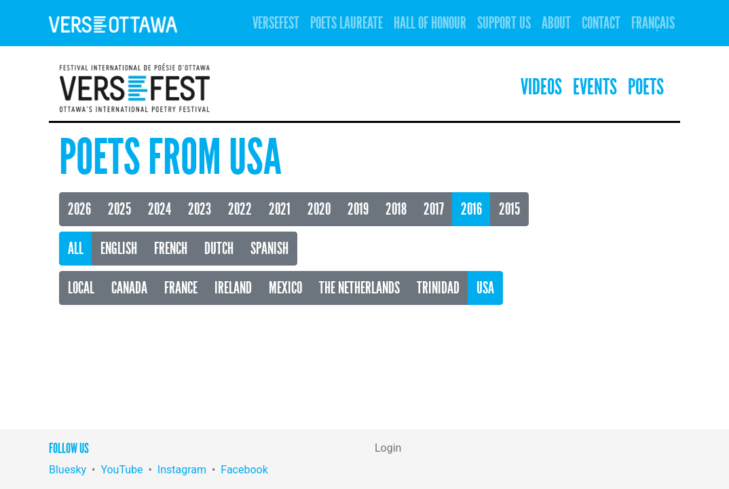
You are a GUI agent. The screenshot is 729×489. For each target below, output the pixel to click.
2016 (471, 209)
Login (388, 447)
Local (81, 287)
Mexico (285, 287)
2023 (199, 209)
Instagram (181, 469)
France (181, 287)
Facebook (244, 469)
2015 (509, 209)
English (118, 248)
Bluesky (67, 469)
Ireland (233, 287)
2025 (119, 209)
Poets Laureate (346, 23)
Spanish (269, 248)
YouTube (121, 469)
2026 (79, 209)
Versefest (276, 23)
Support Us (504, 23)
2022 (240, 209)
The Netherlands (359, 287)
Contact (601, 23)
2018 (396, 209)
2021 (280, 209)
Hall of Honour (430, 23)
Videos (541, 87)
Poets (646, 87)
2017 (434, 209)
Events (595, 87)
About (556, 23)
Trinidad (438, 287)
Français (653, 23)
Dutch (218, 248)
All (75, 248)
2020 (319, 209)
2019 (358, 209)
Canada (129, 287)
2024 (159, 209)
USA (485, 287)
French (170, 248)
